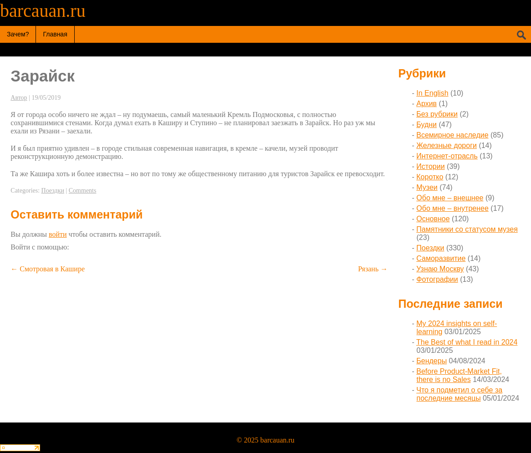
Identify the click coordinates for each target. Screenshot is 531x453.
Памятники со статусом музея (467, 229)
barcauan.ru (43, 10)
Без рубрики (437, 114)
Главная (55, 34)
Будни (426, 124)
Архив (426, 103)
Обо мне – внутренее (452, 208)
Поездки (52, 190)
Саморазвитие (440, 258)
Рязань (373, 269)
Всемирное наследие (452, 135)
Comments (83, 190)
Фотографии (437, 279)
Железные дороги (446, 145)
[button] (74, 246)
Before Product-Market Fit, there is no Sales (459, 375)
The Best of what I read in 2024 (466, 342)
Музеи (427, 187)
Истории (430, 166)
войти (58, 234)
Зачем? (18, 34)
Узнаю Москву (440, 269)
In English (432, 93)
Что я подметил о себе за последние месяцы (459, 394)
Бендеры (431, 361)
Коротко (429, 177)
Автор (18, 97)
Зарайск (42, 76)
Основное (432, 219)
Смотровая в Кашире (47, 269)
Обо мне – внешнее (449, 198)
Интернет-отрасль (446, 156)
